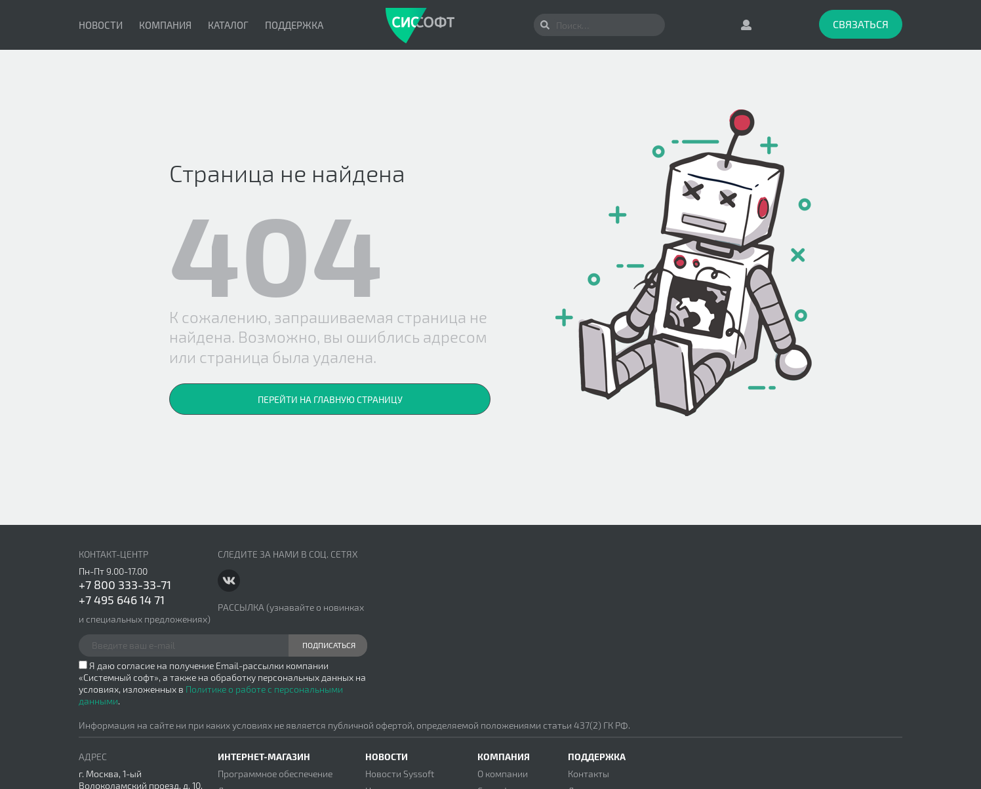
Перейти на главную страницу (330, 399)
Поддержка (294, 25)
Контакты (588, 773)
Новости (101, 25)
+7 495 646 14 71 (122, 599)
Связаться (861, 24)
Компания (165, 25)
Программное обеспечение (275, 773)
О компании (502, 773)
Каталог (228, 25)
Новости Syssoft (399, 773)
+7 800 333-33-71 (125, 584)
